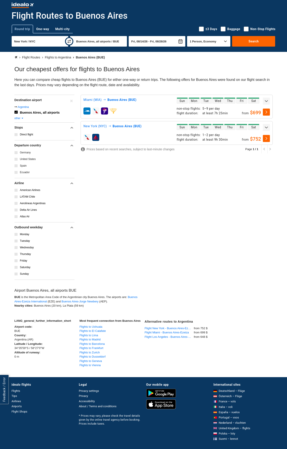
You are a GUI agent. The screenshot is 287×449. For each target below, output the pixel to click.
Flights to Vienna (90, 365)
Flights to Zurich (89, 352)
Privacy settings (89, 391)
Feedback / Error (4, 389)
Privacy (83, 396)
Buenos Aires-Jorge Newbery (79, 301)
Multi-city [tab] (62, 29)
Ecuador (25, 172)
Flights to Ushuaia (90, 326)
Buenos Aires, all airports (40, 112)
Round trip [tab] (22, 29)
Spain (23, 165)
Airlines (16, 401)
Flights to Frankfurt (91, 348)
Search (254, 41)
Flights (16, 391)
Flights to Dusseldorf (92, 356)
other (19, 118)
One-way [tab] (42, 29)
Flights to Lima (88, 335)
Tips (14, 396)
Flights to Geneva (90, 361)
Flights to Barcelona (92, 343)
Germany (25, 152)
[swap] (69, 41)
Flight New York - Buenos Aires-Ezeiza (169, 328)
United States (28, 159)
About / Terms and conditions (97, 406)
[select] (266, 112)
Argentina (23, 107)
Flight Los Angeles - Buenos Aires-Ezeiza (169, 336)
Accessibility (87, 401)
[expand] (266, 101)
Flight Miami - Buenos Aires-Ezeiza (167, 332)
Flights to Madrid (90, 339)
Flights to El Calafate (92, 331)
